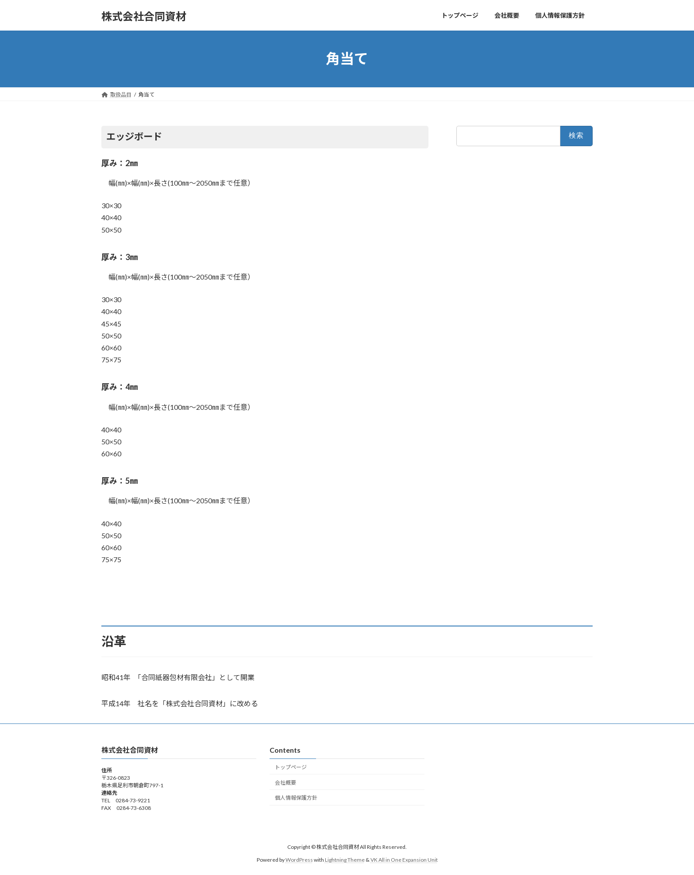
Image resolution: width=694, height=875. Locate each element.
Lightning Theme (345, 859)
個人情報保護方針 (296, 797)
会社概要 (285, 782)
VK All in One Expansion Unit (404, 859)
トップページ (291, 767)
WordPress (299, 859)
